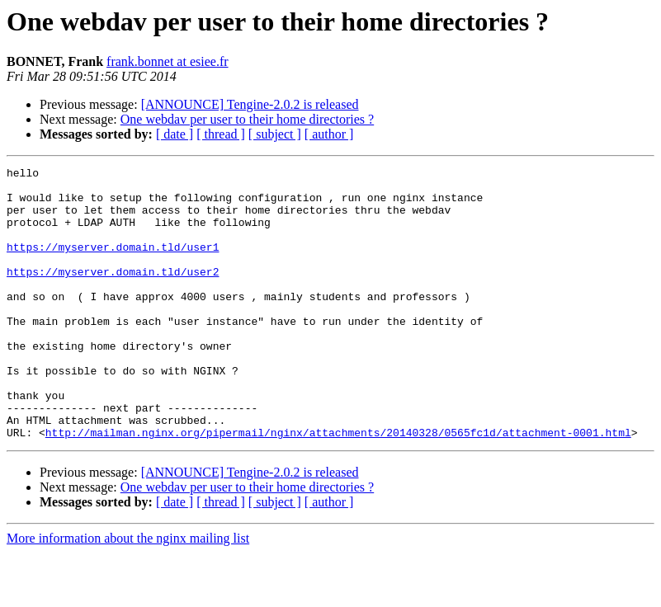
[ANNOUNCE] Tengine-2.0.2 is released (250, 104)
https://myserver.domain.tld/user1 (113, 263)
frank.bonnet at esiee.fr (167, 61)
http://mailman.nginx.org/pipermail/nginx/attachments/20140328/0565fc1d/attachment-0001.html (338, 486)
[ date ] (174, 134)
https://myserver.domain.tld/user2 (113, 293)
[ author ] (329, 134)
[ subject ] (274, 134)
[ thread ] (220, 134)
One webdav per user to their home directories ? (247, 119)
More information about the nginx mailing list (128, 593)
